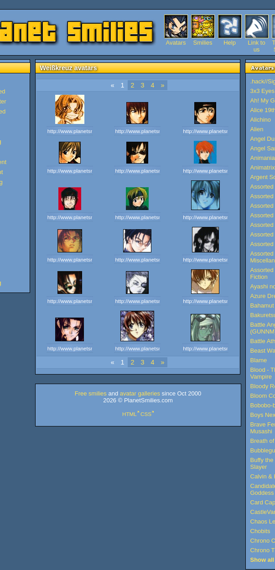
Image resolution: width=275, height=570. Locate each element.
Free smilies (91, 393)
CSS (145, 414)
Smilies (203, 42)
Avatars (176, 42)
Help (229, 42)
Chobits (260, 531)
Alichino (260, 119)
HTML (129, 414)
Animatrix (262, 167)
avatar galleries (140, 393)
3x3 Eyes (262, 90)
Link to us (256, 42)
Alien (257, 129)
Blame (258, 360)
